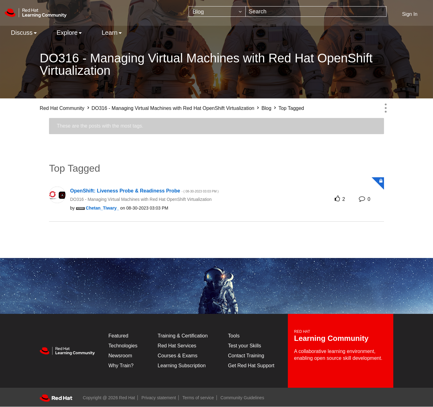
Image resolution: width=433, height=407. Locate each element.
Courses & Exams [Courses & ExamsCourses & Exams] (177, 355)
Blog (266, 108)
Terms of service (198, 397)
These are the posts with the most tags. (100, 126)
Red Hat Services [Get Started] (177, 345)
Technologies (123, 345)
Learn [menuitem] (110, 32)
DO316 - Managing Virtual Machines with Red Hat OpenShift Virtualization (173, 108)
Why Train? (121, 365)
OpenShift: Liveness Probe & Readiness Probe (144, 190)
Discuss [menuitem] (22, 32)
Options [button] (385, 108)
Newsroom (120, 355)
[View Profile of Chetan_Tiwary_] (102, 208)
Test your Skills (244, 345)
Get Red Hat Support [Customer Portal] (251, 365)
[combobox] (315, 11)
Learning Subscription (182, 365)
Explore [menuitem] (67, 32)
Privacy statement (158, 397)
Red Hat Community (62, 108)
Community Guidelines (242, 397)
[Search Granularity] (217, 11)
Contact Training (246, 355)
